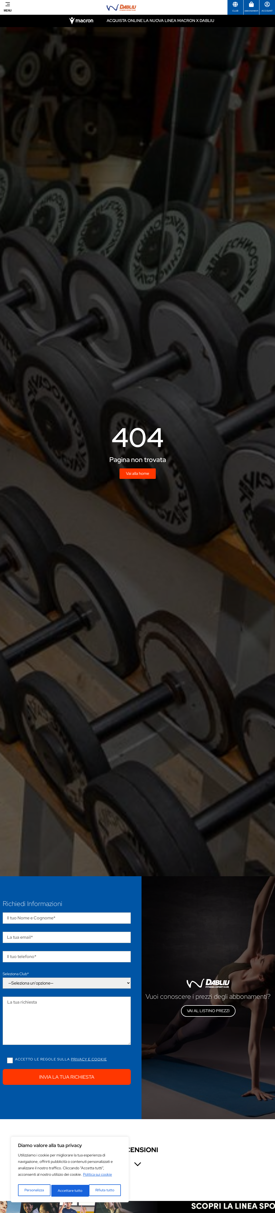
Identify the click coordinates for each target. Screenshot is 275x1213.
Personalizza (34, 1190)
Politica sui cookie (97, 1177)
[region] (70, 1171)
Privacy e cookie (89, 1059)
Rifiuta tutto (67, 1190)
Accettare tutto (103, 1190)
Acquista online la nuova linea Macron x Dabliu (160, 20)
